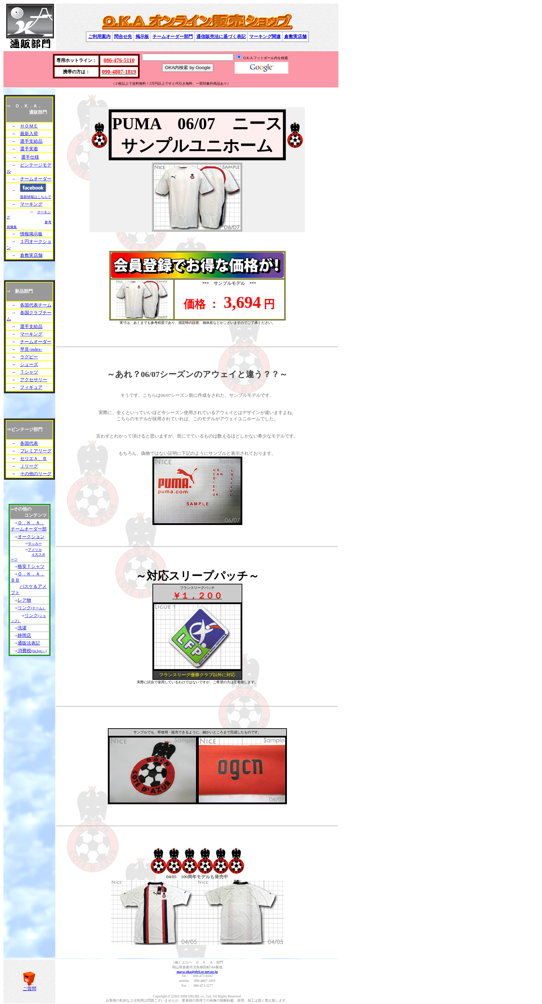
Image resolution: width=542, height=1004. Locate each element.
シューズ (29, 364)
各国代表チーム (36, 305)
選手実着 (29, 148)
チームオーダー (36, 178)
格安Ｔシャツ (31, 566)
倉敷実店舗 (295, 36)
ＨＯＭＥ (29, 126)
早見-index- (31, 349)
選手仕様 (30, 157)
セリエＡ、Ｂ (33, 458)
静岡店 (24, 635)
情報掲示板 (31, 233)
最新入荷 (29, 133)
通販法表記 (29, 643)
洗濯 (22, 627)
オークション (31, 536)
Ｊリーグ (29, 466)
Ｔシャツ (29, 372)
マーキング (31, 204)
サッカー (35, 543)
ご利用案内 (99, 36)
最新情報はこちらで (35, 197)
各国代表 (29, 443)
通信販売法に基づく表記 (221, 36)
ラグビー (29, 356)
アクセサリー (33, 379)
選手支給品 (31, 141)
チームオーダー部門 (172, 36)
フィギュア (31, 387)
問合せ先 (123, 36)
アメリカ (35, 550)
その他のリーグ (36, 473)
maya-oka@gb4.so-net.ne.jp (197, 972)
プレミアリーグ (36, 450)
